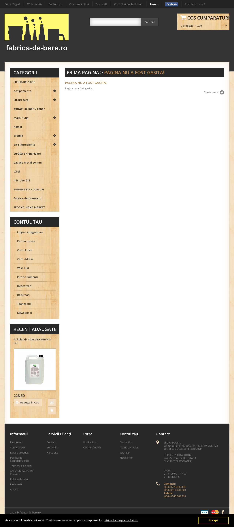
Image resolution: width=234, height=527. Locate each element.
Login (21, 232)
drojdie (18, 135)
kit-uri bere (21, 100)
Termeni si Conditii (21, 466)
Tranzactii (24, 304)
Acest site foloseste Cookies (21, 472)
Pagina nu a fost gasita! (134, 72)
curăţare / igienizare (27, 153)
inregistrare (35, 232)
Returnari (23, 295)
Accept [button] (213, 520)
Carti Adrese (25, 259)
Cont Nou (120, 4)
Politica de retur (19, 479)
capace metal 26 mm (28, 162)
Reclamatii (16, 484)
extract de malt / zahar (29, 109)
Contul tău (126, 442)
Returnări (52, 447)
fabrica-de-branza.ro (27, 198)
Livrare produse (19, 452)
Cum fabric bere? (195, 4)
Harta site (52, 452)
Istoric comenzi (129, 447)
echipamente (22, 91)
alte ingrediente (24, 144)
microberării (22, 180)
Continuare (214, 92)
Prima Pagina (83, 72)
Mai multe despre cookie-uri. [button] (121, 520)
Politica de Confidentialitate (19, 459)
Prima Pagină (12, 4)
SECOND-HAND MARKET (29, 207)
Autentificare (135, 4)
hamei (18, 126)
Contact (51, 442)
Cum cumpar (17, 447)
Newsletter (24, 312)
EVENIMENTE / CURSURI (29, 189)
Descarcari (24, 286)
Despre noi (16, 442)
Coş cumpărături (79, 4)
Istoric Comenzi (27, 277)
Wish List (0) (34, 4)
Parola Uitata (26, 241)
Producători (90, 442)
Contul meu (55, 4)
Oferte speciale (92, 447)
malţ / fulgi (21, 118)
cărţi (17, 171)
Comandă (101, 4)
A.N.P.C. (14, 489)
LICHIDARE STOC (24, 82)
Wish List (23, 268)
